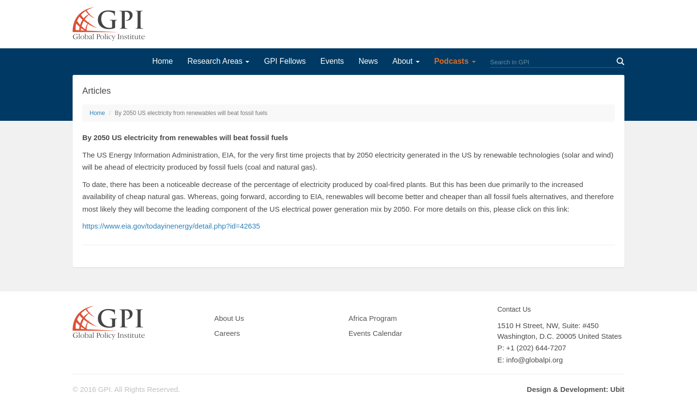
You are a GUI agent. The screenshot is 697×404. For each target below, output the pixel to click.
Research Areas (218, 61)
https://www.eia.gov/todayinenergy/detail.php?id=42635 (171, 226)
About (406, 61)
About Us (229, 318)
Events (332, 61)
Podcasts (455, 61)
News (368, 61)
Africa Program (372, 318)
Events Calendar (375, 333)
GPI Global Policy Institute (109, 24)
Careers (227, 333)
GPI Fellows (284, 61)
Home (162, 61)
